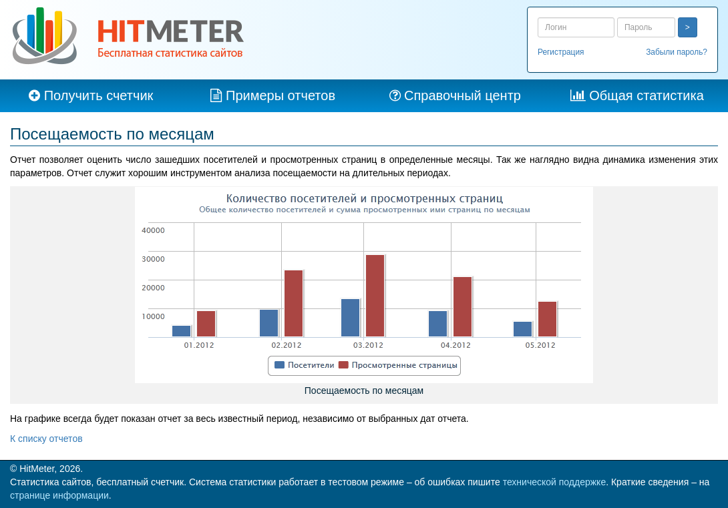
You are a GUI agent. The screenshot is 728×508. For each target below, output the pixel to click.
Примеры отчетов (280, 95)
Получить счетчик (99, 95)
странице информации (59, 495)
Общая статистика (646, 95)
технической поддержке (554, 482)
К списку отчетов (46, 438)
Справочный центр (462, 95)
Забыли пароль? (676, 52)
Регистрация (561, 52)
